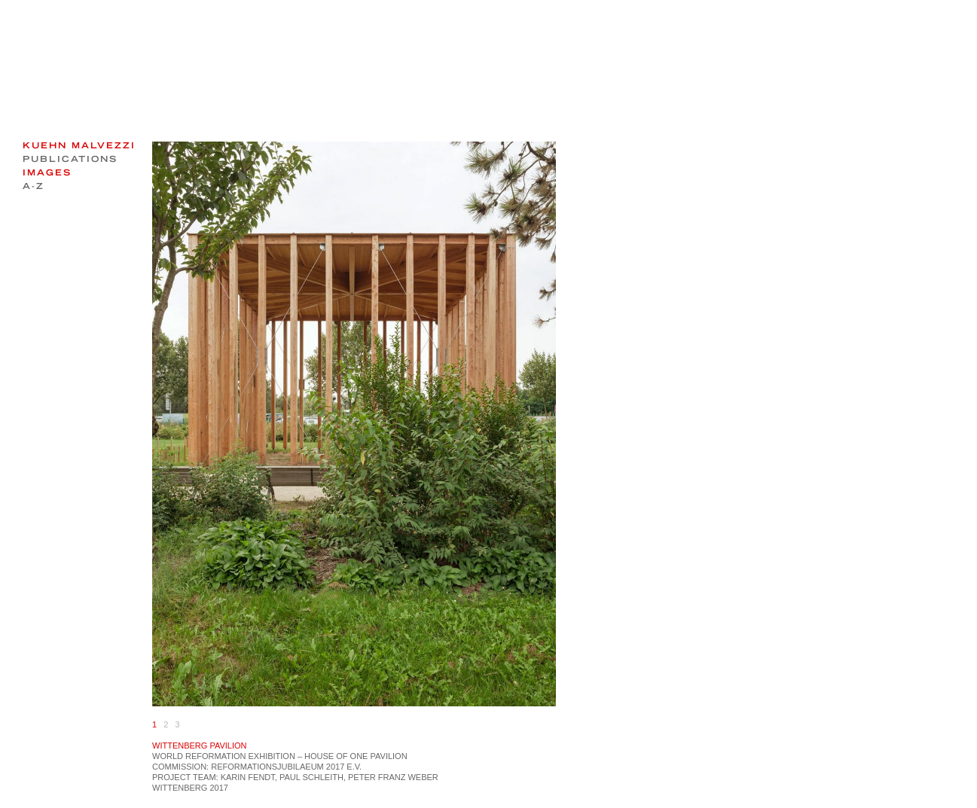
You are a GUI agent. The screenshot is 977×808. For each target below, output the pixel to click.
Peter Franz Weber (393, 777)
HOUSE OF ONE (336, 756)
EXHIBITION (272, 756)
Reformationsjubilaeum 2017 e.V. (286, 766)
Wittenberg (179, 787)
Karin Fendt (248, 777)
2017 (218, 787)
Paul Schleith (311, 777)
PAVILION (389, 756)
